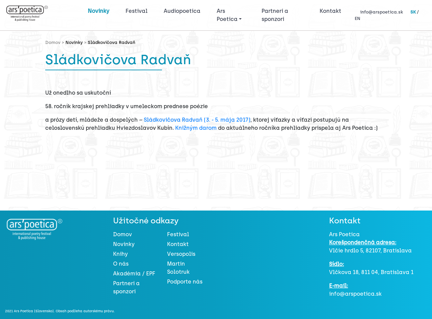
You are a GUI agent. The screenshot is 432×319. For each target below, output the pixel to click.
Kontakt (330, 11)
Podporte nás (184, 281)
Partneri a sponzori (275, 15)
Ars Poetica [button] (227, 15)
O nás (121, 264)
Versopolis (181, 254)
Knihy (120, 254)
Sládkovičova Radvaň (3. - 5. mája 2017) (197, 120)
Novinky (98, 11)
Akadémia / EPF (134, 273)
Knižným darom (196, 128)
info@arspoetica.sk (381, 12)
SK (413, 12)
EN (357, 18)
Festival (138, 10)
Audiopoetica (182, 11)
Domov (122, 234)
